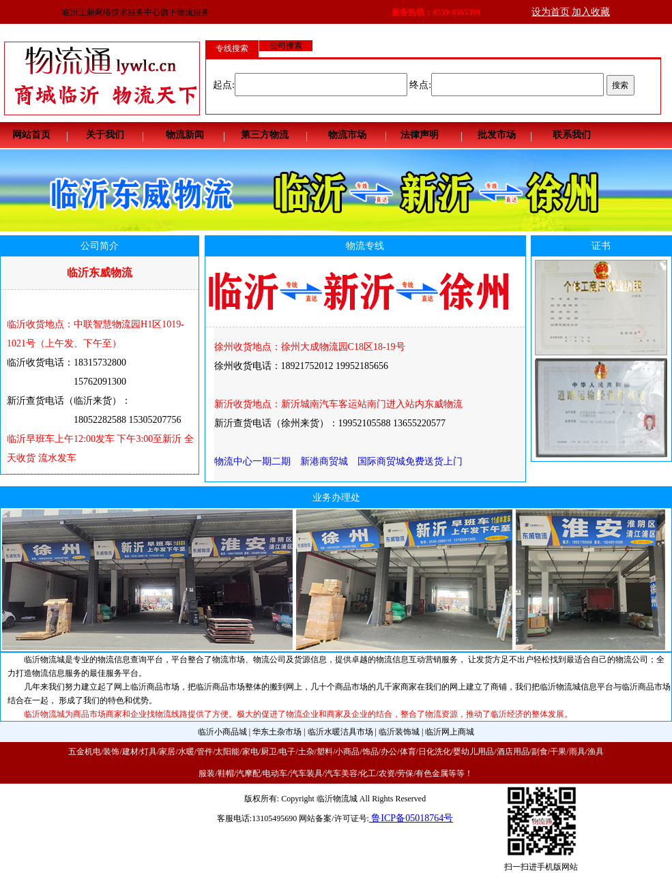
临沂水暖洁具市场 (340, 732)
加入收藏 (591, 12)
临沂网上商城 (449, 732)
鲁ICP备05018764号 (411, 818)
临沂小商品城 (222, 732)
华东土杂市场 (277, 732)
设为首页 (550, 12)
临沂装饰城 (399, 732)
